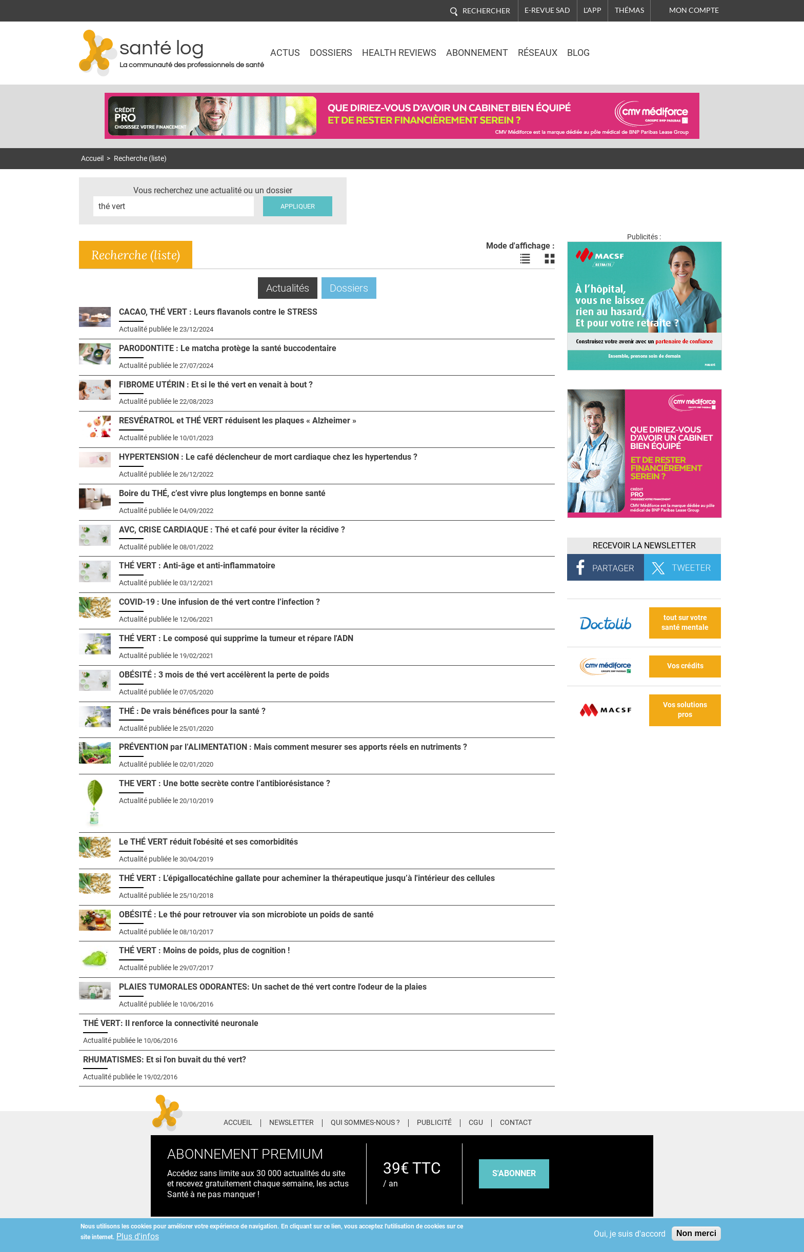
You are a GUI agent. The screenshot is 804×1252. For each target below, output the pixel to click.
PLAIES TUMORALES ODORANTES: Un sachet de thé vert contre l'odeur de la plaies (273, 987)
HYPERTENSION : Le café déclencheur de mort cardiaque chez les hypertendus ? (268, 457)
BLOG (578, 53)
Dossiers (331, 53)
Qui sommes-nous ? (365, 1122)
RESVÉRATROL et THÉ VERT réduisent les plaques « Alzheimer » (237, 420)
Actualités (291, 287)
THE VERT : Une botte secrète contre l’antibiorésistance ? (224, 783)
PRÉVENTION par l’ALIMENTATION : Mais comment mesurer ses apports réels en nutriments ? (293, 747)
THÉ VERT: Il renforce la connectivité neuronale (170, 1023)
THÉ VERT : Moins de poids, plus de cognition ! (204, 950)
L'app (592, 10)
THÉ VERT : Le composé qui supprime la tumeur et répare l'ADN (236, 638)
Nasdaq (634, 45)
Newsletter (291, 1122)
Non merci (696, 1233)
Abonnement (477, 53)
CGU (476, 1122)
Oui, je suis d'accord (630, 1234)
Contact (516, 1122)
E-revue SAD (547, 10)
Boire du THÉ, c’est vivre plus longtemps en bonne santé (222, 493)
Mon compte (694, 10)
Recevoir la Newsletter (644, 545)
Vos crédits (685, 666)
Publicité (434, 1122)
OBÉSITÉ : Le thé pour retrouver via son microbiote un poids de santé (246, 914)
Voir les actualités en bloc (550, 259)
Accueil (92, 158)
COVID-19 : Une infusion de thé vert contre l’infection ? (219, 602)
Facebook (570, 1121)
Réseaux (537, 53)
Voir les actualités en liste (525, 259)
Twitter (588, 1121)
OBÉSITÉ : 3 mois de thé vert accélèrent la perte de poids (224, 675)
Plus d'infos (137, 1236)
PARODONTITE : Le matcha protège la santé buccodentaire (227, 348)
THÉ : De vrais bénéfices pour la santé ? (192, 711)
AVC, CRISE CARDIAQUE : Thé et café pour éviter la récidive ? (232, 530)
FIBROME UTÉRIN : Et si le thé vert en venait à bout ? (216, 384)
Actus (285, 53)
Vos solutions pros (685, 710)
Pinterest (607, 1121)
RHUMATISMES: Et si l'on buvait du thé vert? (164, 1059)
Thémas (629, 10)
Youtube (646, 1121)
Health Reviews (399, 53)
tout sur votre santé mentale (685, 622)
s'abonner (514, 1173)
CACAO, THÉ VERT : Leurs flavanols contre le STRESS (218, 312)
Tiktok (627, 1121)
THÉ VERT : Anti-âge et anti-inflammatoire (197, 565)
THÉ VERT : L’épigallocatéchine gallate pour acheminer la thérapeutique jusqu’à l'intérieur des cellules (307, 878)
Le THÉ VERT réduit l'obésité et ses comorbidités (208, 842)
